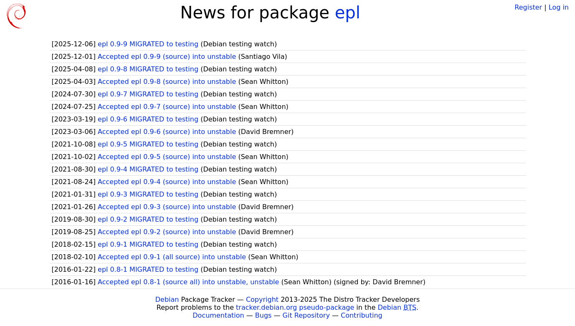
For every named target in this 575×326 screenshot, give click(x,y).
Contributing (361, 315)
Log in (559, 7)
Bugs (263, 315)
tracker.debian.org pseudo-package (295, 307)
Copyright (262, 299)
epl (347, 12)
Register (528, 7)
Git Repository (306, 315)
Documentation (218, 315)
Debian (167, 299)
